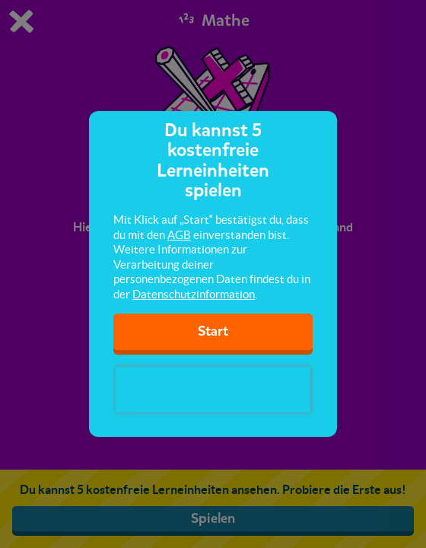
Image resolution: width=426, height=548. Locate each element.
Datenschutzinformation (193, 294)
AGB (179, 234)
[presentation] (213, 390)
